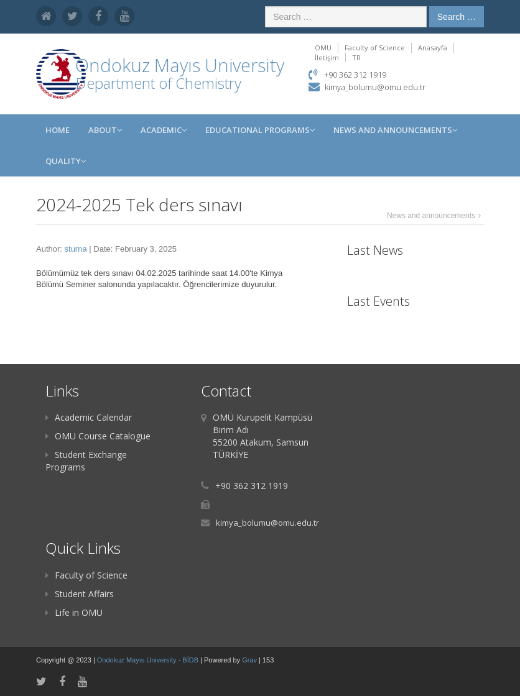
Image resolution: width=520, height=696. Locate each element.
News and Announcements (395, 129)
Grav (249, 660)
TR (356, 57)
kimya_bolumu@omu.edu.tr (375, 87)
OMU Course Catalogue (98, 436)
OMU (323, 47)
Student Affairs (79, 594)
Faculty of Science (375, 47)
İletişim (327, 57)
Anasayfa (432, 47)
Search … (456, 17)
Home (57, 129)
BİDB (191, 660)
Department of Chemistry (158, 83)
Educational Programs (260, 129)
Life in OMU (74, 612)
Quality (65, 161)
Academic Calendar (88, 417)
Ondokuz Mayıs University (138, 660)
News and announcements (431, 215)
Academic (164, 129)
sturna (76, 249)
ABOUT (105, 129)
